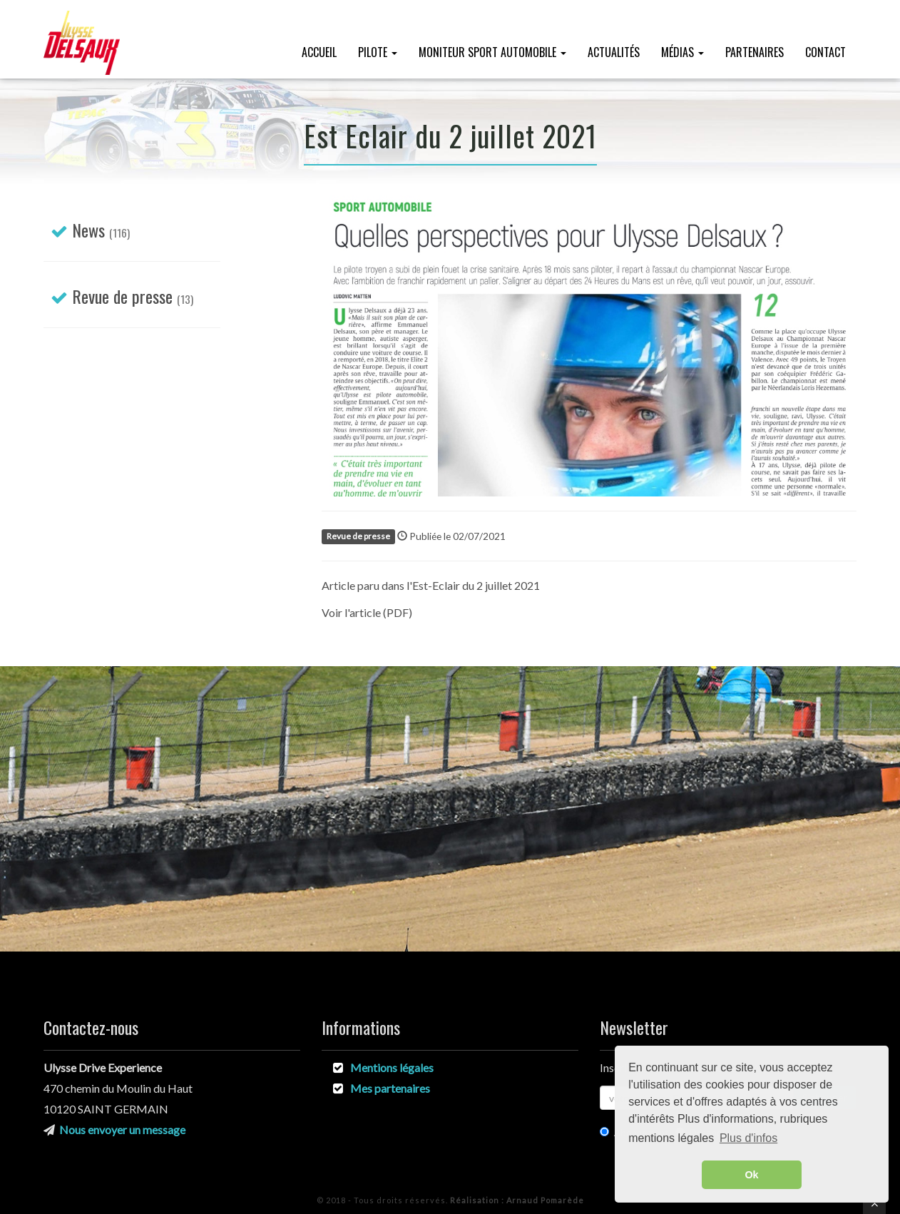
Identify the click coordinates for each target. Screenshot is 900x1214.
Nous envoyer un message (122, 1129)
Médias (682, 52)
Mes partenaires (390, 1088)
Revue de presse (122, 296)
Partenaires (754, 52)
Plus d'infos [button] (748, 1138)
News (88, 230)
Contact (825, 52)
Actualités (614, 52)
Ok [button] (751, 1174)
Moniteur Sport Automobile (492, 52)
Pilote (377, 52)
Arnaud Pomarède (517, 1200)
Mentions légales (392, 1067)
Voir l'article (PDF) (367, 612)
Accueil (319, 52)
